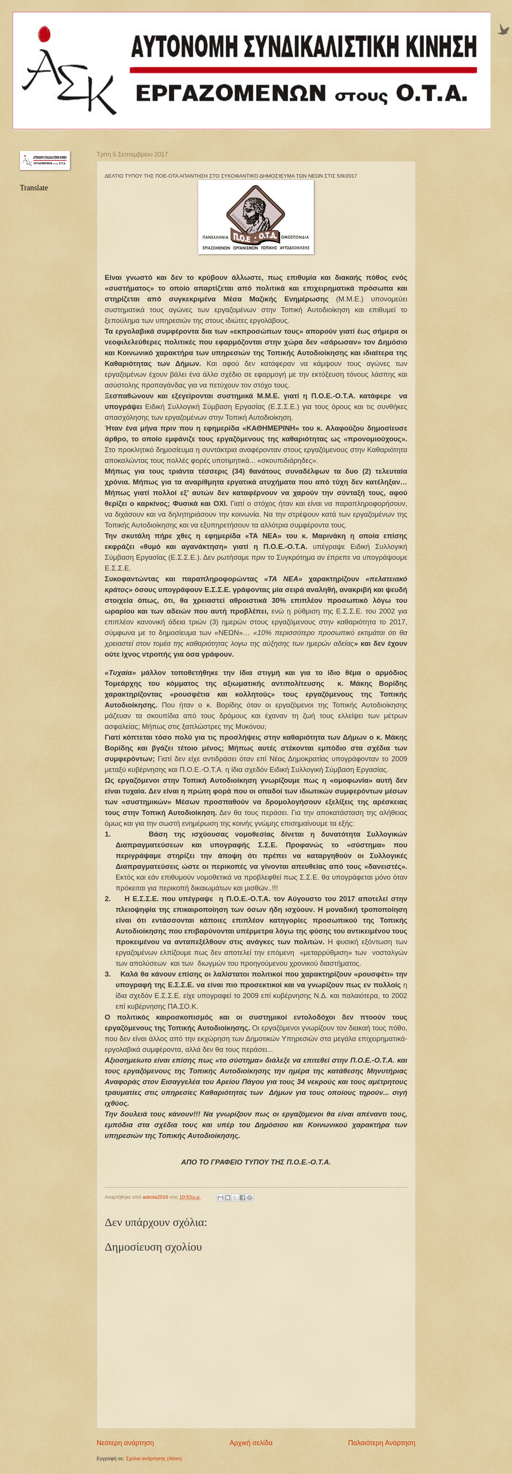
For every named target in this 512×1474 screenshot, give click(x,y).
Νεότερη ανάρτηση (125, 1443)
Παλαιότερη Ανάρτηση (381, 1443)
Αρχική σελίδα (250, 1443)
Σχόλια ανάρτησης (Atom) (154, 1458)
